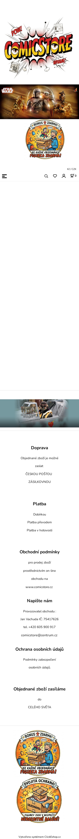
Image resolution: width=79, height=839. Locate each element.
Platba (39, 504)
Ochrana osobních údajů (39, 649)
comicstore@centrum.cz (39, 635)
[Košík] (73, 176)
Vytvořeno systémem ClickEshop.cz (40, 837)
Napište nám (39, 601)
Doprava (39, 448)
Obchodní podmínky (40, 552)
